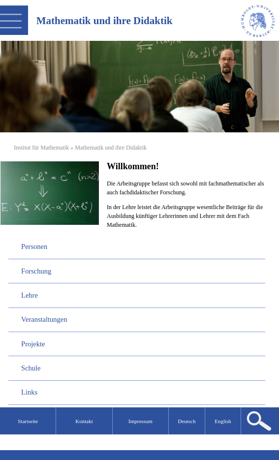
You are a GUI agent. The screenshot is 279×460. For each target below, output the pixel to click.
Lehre (29, 295)
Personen (34, 246)
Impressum (140, 421)
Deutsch (186, 421)
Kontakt (84, 421)
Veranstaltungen (44, 319)
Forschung (36, 271)
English (223, 421)
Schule (30, 368)
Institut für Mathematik (41, 147)
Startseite (28, 421)
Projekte (33, 344)
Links (29, 392)
